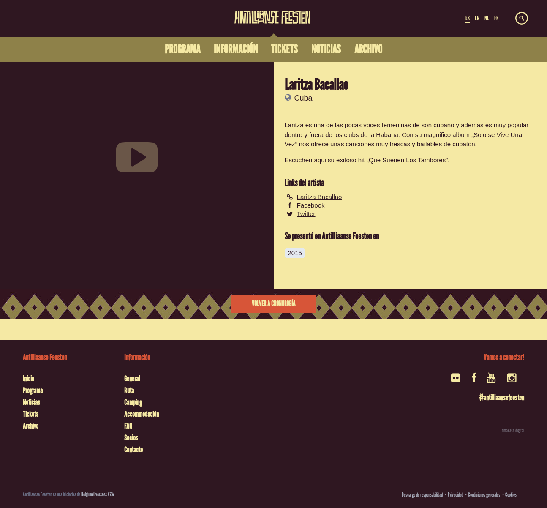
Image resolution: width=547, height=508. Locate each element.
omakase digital (513, 431)
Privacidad (455, 495)
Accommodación (141, 414)
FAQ (128, 426)
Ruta (129, 390)
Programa (33, 390)
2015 (295, 253)
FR (496, 18)
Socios (131, 437)
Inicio (28, 378)
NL (486, 18)
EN (477, 18)
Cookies (511, 495)
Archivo (30, 426)
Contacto (133, 449)
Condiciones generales (484, 495)
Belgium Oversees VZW (97, 494)
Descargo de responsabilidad (422, 495)
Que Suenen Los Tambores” (408, 160)
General (132, 378)
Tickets (30, 414)
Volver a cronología (273, 303)
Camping (133, 402)
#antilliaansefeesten (501, 397)
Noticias (31, 402)
